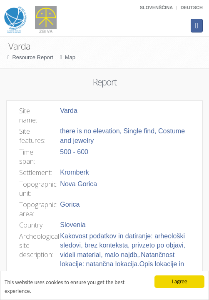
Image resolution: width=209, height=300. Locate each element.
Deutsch (192, 7)
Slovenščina (156, 7)
